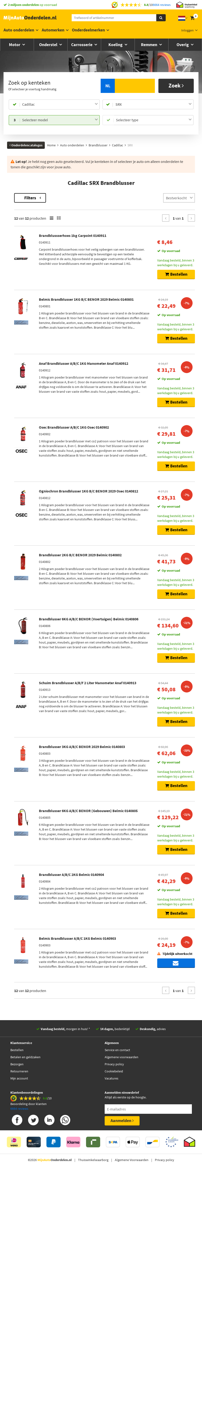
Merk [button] (15, 217)
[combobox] (59, 104)
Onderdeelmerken (88, 30)
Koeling (116, 44)
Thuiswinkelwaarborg (93, 1395)
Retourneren (19, 1307)
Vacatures (111, 1314)
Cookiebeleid (114, 1307)
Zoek (176, 85)
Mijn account (19, 1314)
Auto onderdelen (19, 30)
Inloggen (187, 30)
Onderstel (48, 44)
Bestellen (17, 1285)
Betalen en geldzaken (25, 1292)
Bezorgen (17, 1299)
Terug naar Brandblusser (25, 195)
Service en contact (117, 1285)
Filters (94, 197)
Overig (183, 44)
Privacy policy (114, 1299)
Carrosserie (82, 44)
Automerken (53, 30)
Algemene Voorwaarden (131, 1395)
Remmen (149, 44)
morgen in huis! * (65, 1264)
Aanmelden (122, 1356)
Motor (15, 44)
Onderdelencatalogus (25, 145)
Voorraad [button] (18, 271)
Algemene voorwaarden (121, 1292)
